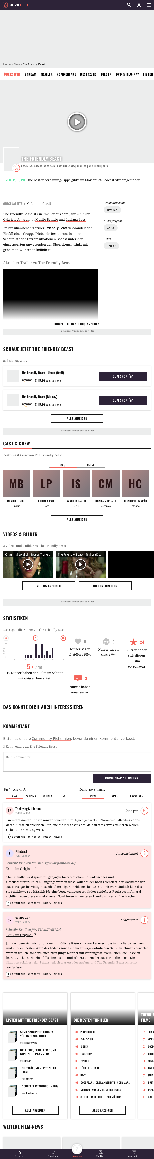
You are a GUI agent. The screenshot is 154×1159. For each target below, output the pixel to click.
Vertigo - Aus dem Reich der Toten (101, 1090)
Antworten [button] (34, 836)
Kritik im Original (21, 868)
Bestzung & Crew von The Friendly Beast (32, 455)
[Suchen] (129, 5)
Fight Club (87, 1039)
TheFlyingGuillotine (28, 809)
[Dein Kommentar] (77, 762)
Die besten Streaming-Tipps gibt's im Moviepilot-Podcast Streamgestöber (84, 180)
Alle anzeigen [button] (77, 418)
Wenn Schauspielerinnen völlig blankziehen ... (37, 1034)
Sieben (84, 1046)
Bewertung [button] (136, 795)
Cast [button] (63, 465)
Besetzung (88, 74)
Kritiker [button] (47, 795)
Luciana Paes (76, 219)
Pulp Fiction (87, 1032)
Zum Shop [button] (123, 376)
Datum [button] (93, 795)
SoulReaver (22, 918)
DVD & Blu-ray (127, 74)
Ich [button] (63, 795)
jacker (27, 1060)
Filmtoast (21, 851)
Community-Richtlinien (51, 738)
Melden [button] (58, 836)
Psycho (85, 1061)
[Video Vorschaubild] (28, 564)
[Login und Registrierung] (139, 5)
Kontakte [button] (31, 795)
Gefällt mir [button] (18, 836)
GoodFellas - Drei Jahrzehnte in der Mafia (105, 1082)
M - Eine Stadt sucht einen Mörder (100, 1097)
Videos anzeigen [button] (49, 586)
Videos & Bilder (20, 534)
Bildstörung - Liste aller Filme (39, 1070)
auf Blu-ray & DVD (16, 361)
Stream (30, 74)
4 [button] (8, 836)
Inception (86, 1054)
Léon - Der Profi (90, 1068)
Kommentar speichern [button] (121, 778)
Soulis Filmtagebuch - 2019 (40, 1086)
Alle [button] (14, 795)
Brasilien (112, 210)
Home (7, 64)
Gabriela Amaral (16, 219)
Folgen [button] (47, 836)
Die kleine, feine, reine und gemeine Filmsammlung (38, 1052)
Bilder (106, 74)
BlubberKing (30, 1042)
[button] (20, 1153)
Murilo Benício (46, 219)
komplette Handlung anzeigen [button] (77, 324)
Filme (17, 64)
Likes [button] (115, 795)
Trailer (47, 74)
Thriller (111, 246)
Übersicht (12, 74)
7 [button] (8, 903)
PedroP (29, 1078)
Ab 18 (110, 228)
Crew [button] (90, 465)
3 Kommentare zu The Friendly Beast (30, 746)
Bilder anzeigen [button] (105, 586)
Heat (83, 1075)
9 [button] (8, 974)
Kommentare (66, 74)
